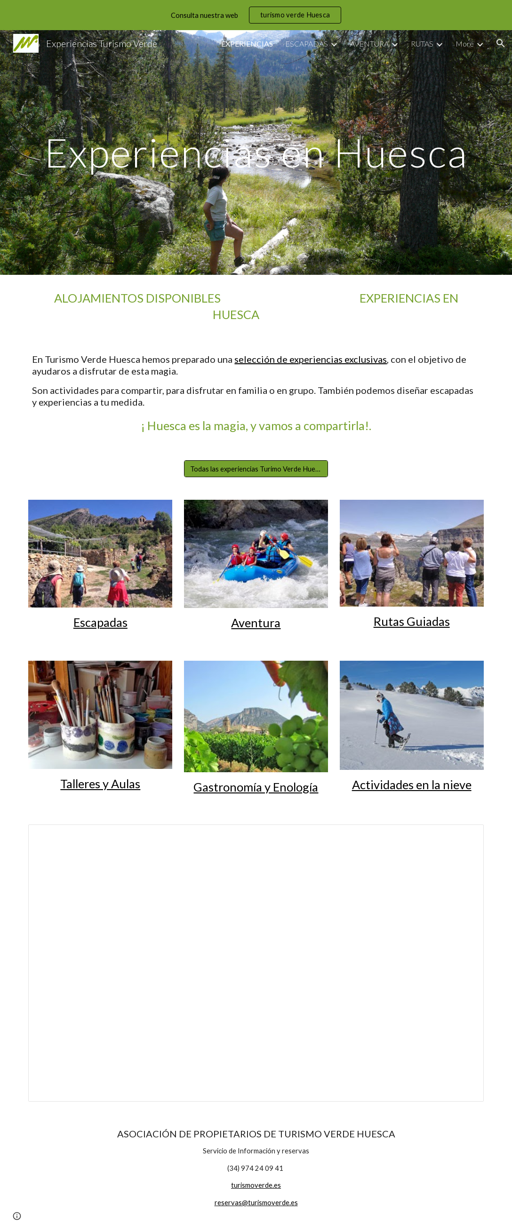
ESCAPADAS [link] (306, 43)
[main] (255, 152)
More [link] (465, 43)
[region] (256, 15)
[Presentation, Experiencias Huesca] (255, 963)
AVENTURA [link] (369, 43)
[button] (500, 43)
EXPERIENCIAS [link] (247, 43)
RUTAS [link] (422, 43)
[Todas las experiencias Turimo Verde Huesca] (256, 469)
